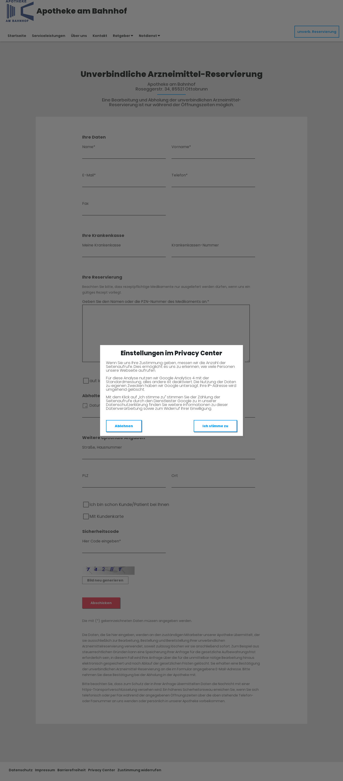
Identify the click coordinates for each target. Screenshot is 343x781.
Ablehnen (124, 426)
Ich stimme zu (215, 426)
